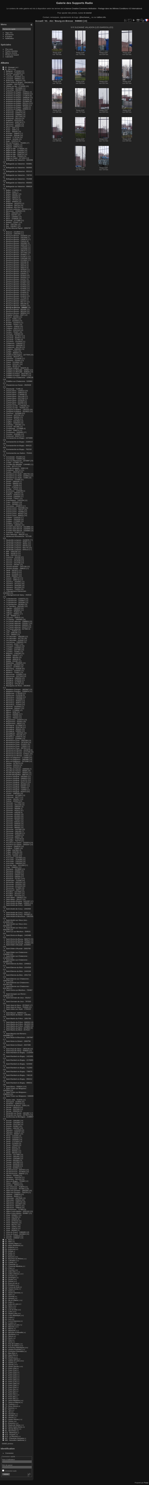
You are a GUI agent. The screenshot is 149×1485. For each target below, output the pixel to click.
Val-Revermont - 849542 (15, 1173)
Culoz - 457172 (12, 466)
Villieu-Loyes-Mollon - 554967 (17, 1213)
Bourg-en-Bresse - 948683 (16, 307)
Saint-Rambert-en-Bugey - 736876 (19, 1071)
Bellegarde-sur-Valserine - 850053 (19, 183)
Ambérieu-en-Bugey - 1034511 (17, 92)
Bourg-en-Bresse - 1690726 (16, 245)
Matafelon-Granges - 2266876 (17, 691)
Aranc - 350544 (12, 132)
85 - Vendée (9, 1415)
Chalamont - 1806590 (14, 345)
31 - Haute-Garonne (12, 1293)
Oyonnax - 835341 (13, 822)
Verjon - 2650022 (12, 1183)
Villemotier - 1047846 (14, 1198)
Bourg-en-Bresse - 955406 (16, 309)
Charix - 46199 (11, 366)
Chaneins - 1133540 (13, 358)
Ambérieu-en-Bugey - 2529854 (17, 101)
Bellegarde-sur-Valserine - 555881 (19, 164)
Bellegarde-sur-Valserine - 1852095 (19, 160)
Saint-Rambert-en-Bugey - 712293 (19, 1068)
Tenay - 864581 (12, 1151)
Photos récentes (11, 51)
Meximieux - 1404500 (14, 697)
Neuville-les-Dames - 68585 (16, 771)
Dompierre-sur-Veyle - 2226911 (18, 476)
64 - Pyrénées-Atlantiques (14, 1347)
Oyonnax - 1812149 (13, 805)
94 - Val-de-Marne (11, 1429)
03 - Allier (8, 1242)
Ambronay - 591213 (13, 118)
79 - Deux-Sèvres (11, 1406)
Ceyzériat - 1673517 (13, 336)
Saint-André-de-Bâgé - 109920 (17, 903)
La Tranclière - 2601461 (15, 606)
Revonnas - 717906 (13, 888)
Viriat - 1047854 (12, 1217)
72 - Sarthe (9, 1363)
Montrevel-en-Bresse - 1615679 (18, 750)
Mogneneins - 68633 (14, 723)
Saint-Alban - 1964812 (14, 897)
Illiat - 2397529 (11, 555)
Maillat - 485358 (12, 657)
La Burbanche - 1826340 (15, 602)
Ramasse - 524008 (13, 873)
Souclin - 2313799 (13, 1124)
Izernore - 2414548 (13, 561)
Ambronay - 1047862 (14, 111)
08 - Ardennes (10, 1249)
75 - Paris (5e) (10, 1391)
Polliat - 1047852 (12, 850)
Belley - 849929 (12, 201)
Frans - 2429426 (12, 502)
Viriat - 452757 (11, 1224)
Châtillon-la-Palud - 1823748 (17, 374)
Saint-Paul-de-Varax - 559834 (17, 1051)
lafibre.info (101, 17)
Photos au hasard (12, 55)
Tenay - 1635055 (12, 1139)
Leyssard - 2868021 (13, 79)
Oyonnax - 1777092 (13, 803)
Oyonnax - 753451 (13, 820)
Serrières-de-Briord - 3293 (16, 1105)
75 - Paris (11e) (11, 1370)
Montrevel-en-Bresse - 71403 (17, 756)
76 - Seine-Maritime (12, 1400)
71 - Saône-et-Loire (12, 1361)
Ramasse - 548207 (13, 875)
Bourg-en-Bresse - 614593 (16, 285)
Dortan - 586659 (12, 483)
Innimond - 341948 (13, 557)
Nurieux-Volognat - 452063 (16, 784)
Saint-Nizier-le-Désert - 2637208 (18, 1045)
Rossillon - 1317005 (13, 892)
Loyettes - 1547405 (13, 650)
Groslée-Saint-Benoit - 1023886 (18, 527)
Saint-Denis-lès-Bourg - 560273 (18, 939)
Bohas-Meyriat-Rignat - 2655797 (18, 228)
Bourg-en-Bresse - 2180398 (16, 258)
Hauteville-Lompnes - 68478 (16, 546)
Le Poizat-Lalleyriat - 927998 (17, 629)
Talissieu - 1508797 (13, 1132)
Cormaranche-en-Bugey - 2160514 (19, 442)
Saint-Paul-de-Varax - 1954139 (17, 1049)
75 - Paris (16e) (11, 1380)
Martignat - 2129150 (13, 680)
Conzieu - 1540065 (13, 434)
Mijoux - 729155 (12, 716)
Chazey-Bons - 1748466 (15, 394)
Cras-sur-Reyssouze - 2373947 (18, 461)
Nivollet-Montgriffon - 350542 (17, 773)
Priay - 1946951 (12, 867)
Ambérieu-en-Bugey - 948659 (17, 109)
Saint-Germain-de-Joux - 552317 (18, 998)
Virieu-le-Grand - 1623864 (16, 1234)
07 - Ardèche (10, 1247)
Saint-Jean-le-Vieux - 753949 (17, 1007)
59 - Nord (8, 1338)
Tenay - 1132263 (12, 1138)
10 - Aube (8, 1253)
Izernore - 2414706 (13, 563)
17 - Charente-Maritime (13, 1266)
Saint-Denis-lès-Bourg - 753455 (18, 943)
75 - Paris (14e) (11, 1376)
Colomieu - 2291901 (13, 425)
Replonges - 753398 (13, 880)
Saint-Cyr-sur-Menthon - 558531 (18, 931)
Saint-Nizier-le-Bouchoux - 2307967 (19, 1037)
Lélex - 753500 (11, 631)
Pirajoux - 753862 (12, 848)
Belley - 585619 (12, 198)
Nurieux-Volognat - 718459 (16, 790)
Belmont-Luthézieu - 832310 (17, 209)
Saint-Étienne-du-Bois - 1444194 (18, 971)
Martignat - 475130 (13, 684)
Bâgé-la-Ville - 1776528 (15, 149)
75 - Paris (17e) (11, 1381)
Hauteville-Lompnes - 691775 (17, 548)
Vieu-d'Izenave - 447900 (15, 1189)
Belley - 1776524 (12, 190)
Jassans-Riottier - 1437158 (16, 566)
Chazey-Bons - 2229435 (15, 400)
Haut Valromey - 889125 (15, 534)
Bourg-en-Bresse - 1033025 (16, 236)
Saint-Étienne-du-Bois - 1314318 (18, 967)
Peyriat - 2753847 (12, 75)
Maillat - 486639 (12, 659)
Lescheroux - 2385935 (14, 642)
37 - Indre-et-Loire (11, 1304)
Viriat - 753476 (11, 1228)
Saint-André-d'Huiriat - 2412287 (18, 901)
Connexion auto (9, 1471)
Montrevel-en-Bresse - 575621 (17, 754)
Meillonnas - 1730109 (14, 693)
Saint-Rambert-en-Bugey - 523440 (19, 1064)
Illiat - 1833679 (11, 553)
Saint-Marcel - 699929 (14, 1013)
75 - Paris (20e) (11, 1387)
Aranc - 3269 (11, 130)
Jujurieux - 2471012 (13, 583)
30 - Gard (8, 1291)
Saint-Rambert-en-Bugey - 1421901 (19, 1056)
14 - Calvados (10, 1260)
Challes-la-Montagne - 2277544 (18, 355)
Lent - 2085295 (11, 633)
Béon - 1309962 (12, 217)
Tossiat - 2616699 (12, 1166)
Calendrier (9, 57)
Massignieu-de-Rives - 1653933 (18, 686)
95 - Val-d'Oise (10, 1431)
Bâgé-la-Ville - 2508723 (15, 154)
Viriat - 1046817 (12, 1215)
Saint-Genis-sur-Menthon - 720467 (19, 990)
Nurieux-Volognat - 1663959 (16, 776)
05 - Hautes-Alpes (11, 1243)
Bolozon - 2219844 (13, 232)
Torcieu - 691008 (12, 1160)
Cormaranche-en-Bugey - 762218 (18, 449)
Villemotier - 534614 (13, 1200)
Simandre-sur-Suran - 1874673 (18, 1115)
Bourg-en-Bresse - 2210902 (16, 260)
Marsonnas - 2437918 (14, 676)
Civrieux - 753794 (12, 419)
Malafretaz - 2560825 (14, 663)
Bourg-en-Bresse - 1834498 (16, 249)
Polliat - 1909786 (12, 852)
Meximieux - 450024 (13, 701)
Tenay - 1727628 (12, 1141)
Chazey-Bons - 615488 (14, 402)
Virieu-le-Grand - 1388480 (16, 1232)
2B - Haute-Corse (11, 1289)
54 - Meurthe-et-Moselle (14, 1332)
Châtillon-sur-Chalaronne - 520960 (19, 381)
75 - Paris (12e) (11, 1372)
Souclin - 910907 (12, 1126)
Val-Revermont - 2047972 (15, 1170)
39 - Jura (8, 1308)
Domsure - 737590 (13, 479)
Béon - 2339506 (12, 218)
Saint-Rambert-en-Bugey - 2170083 (19, 1060)
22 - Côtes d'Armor (12, 1274)
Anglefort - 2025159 (13, 120)
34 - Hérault (9, 1298)
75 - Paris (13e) (11, 1374)
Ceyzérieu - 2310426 (14, 341)
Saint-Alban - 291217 (14, 899)
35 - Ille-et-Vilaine (11, 1300)
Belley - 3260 (11, 192)
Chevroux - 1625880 (14, 413)
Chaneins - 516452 (13, 360)
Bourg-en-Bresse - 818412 (16, 300)
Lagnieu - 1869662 (13, 610)
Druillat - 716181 (12, 489)
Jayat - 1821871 (12, 570)
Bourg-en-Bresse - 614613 (16, 294)
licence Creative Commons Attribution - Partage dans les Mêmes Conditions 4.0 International (103, 8)
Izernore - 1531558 (13, 559)
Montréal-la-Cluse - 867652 (16, 748)
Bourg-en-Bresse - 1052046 (16, 237)
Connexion (9, 1453)
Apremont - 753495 (13, 124)
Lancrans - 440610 (13, 617)
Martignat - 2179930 (13, 682)
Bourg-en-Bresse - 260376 (16, 266)
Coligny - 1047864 (13, 421)
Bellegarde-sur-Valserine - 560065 (19, 167)
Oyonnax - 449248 (13, 812)
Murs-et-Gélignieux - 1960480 (17, 759)
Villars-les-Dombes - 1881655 (17, 1190)
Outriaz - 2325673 (13, 801)
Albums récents (11, 53)
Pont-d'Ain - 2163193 (14, 861)
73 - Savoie (9, 1364)
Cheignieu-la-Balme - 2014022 (17, 411)
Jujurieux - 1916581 (13, 582)
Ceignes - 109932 (12, 326)
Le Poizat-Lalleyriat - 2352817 (17, 623)
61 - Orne (8, 1342)
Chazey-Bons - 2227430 (15, 398)
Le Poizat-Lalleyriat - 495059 (17, 625)
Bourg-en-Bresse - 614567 (16, 283)
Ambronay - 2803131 (14, 80)
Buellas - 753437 (12, 324)
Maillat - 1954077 (12, 655)
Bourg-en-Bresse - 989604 (16, 313)
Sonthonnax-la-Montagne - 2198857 (19, 1117)
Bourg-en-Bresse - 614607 (16, 290)
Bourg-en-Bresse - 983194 (16, 311)
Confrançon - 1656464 (14, 432)
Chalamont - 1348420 (14, 343)
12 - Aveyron (9, 1257)
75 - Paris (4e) (10, 1389)
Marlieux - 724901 (13, 672)
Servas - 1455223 (12, 1107)
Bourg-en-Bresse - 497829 (16, 270)
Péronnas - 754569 (13, 835)
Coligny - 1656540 (13, 423)
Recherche (9, 34)
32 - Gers (8, 1294)
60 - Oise (8, 1340)
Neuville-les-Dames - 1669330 (17, 769)
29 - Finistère (10, 1285)
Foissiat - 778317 (12, 498)
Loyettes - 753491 (13, 652)
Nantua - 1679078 (13, 763)
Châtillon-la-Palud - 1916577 (17, 375)
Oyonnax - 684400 (13, 818)
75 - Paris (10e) (11, 1368)
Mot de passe (7, 1465)
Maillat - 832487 (12, 661)
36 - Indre (8, 1302)
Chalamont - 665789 (14, 347)
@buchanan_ (84, 17)
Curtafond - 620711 (13, 470)
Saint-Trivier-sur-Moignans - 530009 (19, 1096)
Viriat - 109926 (11, 1219)
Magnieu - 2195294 (13, 653)
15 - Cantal (9, 1262)
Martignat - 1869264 (13, 678)
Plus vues (9, 49)
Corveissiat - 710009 (14, 459)
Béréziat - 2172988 (13, 220)
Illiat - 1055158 (11, 551)
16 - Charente (10, 1264)
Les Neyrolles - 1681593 (15, 636)
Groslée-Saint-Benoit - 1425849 (18, 529)
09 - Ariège (9, 1251)
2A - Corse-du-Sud (12, 1287)
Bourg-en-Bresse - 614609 (16, 292)
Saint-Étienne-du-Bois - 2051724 (18, 975)
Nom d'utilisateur (8, 1459)
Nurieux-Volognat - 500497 (16, 786)
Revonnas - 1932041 (14, 884)
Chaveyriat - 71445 (13, 389)
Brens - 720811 (12, 319)
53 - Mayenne (10, 1330)
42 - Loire (8, 1311)
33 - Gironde (9, 1296)
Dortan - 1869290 (12, 481)
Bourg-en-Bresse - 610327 (16, 279)
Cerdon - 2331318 (13, 330)
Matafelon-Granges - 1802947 (17, 689)
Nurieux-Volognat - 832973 (16, 791)
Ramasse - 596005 (13, 877)
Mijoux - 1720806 (12, 710)
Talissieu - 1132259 (13, 1130)
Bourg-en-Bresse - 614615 (16, 296)
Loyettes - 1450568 (13, 648)
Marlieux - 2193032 (13, 670)
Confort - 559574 (12, 430)
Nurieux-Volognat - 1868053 (16, 778)
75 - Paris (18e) (11, 1383)
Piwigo (146, 1483)
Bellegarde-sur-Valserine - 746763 (19, 175)
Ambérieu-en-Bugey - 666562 (17, 105)
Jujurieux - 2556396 (13, 585)
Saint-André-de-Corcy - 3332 (17, 912)
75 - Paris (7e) (10, 1395)
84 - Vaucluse (10, 1414)
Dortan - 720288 (12, 485)
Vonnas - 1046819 (13, 1236)
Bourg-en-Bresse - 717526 (16, 298)
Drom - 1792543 (12, 487)
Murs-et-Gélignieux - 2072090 (17, 761)
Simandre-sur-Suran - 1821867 (18, 1113)
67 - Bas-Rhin (10, 1353)
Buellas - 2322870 (13, 323)
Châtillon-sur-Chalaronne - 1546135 (19, 377)
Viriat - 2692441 (12, 1223)
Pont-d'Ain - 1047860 (14, 858)
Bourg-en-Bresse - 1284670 (16, 239)
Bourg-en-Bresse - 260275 (16, 264)
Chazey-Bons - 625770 (14, 404)
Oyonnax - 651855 (13, 816)
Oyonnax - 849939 (13, 824)
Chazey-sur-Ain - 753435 (15, 408)
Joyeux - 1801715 (13, 578)
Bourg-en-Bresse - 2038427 (16, 254)
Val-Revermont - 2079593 (15, 1172)
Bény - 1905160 (12, 213)
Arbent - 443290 (12, 139)
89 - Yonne (9, 1421)
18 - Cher (8, 1268)
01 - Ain (8, 69)
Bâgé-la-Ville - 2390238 (15, 152)
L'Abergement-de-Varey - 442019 (18, 595)
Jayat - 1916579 (12, 572)
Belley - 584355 (12, 196)
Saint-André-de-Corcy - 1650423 (18, 905)
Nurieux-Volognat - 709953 (16, 788)
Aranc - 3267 (11, 128)
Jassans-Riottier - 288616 (15, 568)
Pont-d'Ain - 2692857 (14, 90)
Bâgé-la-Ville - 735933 (14, 156)
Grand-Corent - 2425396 (15, 508)
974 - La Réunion (11, 1436)
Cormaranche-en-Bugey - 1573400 (19, 438)
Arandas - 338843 (13, 133)
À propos (8, 36)
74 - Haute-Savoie (12, 1366)
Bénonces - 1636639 (14, 211)
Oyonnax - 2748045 (13, 73)
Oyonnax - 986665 (13, 827)
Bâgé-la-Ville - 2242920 (15, 150)
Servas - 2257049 (12, 1109)
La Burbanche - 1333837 (15, 600)
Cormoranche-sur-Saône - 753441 (19, 453)
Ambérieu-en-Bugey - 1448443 (17, 94)
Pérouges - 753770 (13, 841)
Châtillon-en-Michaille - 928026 (18, 372)
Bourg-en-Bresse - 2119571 (16, 256)
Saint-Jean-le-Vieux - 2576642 (17, 1005)
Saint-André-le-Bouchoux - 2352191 (19, 916)
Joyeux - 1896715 (13, 580)
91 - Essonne (10, 1423)
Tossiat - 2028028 (12, 1164)
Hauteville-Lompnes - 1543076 (17, 540)
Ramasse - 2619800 (13, 869)
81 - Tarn (8, 1410)
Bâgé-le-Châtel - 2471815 (16, 158)
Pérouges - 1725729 (14, 839)
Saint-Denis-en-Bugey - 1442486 (18, 935)
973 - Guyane (10, 1434)
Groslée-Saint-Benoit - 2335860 (18, 531)
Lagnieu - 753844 (12, 612)
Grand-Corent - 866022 (15, 515)
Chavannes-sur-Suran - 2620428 (18, 385)
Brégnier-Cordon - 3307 (15, 315)
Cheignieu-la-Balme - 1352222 (17, 409)
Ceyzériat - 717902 (13, 340)
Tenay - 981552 (12, 1153)
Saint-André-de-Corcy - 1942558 (18, 909)
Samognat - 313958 (13, 1102)
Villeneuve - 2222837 (14, 1204)
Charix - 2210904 (12, 362)
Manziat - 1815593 (13, 665)
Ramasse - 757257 (13, 878)
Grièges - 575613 (12, 523)
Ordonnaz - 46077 (13, 797)
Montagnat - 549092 (13, 731)
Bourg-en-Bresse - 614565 (16, 281)
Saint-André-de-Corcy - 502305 (18, 914)
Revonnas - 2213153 (14, 886)
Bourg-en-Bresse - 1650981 (16, 243)
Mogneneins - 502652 (14, 721)
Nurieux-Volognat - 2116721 (16, 780)
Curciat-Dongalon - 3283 (15, 468)
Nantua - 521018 (12, 767)
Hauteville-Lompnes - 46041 (16, 544)
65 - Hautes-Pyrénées (13, 1349)
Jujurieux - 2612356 (13, 587)
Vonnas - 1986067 (13, 1238)
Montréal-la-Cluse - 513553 (16, 744)
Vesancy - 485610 (13, 1185)
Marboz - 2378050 (13, 667)
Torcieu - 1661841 (13, 1156)
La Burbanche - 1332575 (15, 599)
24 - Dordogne (10, 1277)
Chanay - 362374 (12, 357)
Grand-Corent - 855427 (15, 513)
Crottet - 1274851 (12, 462)
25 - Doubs (9, 1279)
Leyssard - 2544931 (13, 77)
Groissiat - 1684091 (13, 525)
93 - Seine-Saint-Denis (13, 1427)
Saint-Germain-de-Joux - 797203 (18, 1001)
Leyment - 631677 (13, 644)
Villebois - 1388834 (13, 1194)
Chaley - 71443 (12, 351)
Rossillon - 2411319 (13, 895)
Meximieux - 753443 (13, 704)
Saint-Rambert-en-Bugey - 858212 (19, 1079)
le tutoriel (88, 13)
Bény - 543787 (11, 215)
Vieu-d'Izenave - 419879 (15, 1187)
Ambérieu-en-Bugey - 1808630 (17, 97)
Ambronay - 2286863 (14, 114)
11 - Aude (8, 1255)
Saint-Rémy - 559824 (14, 1086)
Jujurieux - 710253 (13, 589)
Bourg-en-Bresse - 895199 (16, 304)
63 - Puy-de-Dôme (12, 1346)
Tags (7, 33)
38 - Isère (8, 1306)
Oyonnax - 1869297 (13, 807)
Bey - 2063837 (11, 226)
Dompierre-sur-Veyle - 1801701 (18, 474)
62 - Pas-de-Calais (12, 1344)
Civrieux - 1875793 (13, 415)
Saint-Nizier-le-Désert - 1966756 (18, 1041)
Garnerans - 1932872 (14, 506)
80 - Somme (9, 1408)
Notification (9, 38)
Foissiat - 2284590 (13, 496)
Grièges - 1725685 (13, 521)
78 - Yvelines (10, 1404)
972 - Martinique (11, 1433)
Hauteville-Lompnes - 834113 (17, 549)
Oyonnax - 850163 (13, 826)
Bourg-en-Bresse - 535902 (16, 273)
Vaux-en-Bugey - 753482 (15, 1181)
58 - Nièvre (9, 1336)
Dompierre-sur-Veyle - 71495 (17, 478)
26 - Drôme (9, 1281)
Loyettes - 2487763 (13, 84)
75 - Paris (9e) (10, 1398)
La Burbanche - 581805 (15, 604)
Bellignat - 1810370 (13, 203)
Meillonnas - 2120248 (14, 695)
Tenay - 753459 (12, 1145)
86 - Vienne (9, 1417)
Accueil (39, 21)
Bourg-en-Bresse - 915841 (16, 305)
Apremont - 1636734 (14, 122)
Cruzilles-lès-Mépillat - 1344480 (18, 464)
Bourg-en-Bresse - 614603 (16, 287)
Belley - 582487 (12, 194)
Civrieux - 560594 (12, 417)
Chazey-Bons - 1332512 (15, 391)
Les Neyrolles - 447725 (15, 638)
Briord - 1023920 (12, 321)
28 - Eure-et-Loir (11, 1283)
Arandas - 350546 (13, 135)
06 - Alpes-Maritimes (12, 1245)
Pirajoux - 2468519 (13, 846)
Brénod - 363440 (12, 317)
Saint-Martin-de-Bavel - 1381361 (18, 1015)
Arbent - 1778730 (12, 137)
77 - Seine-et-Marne (12, 1402)
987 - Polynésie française (14, 1438)
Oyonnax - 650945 (13, 814)
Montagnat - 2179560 (14, 725)
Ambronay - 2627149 (14, 116)
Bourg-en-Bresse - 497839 (16, 271)
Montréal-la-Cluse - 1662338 (17, 740)
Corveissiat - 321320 (14, 457)
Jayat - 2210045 (12, 574)
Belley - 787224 (12, 200)
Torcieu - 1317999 (13, 1155)
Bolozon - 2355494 (13, 234)
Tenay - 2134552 (12, 1143)
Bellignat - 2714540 (13, 71)
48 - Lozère (9, 1323)
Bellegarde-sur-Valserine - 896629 (19, 186)
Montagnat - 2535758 (14, 727)
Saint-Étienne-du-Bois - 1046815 (18, 964)
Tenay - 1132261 (12, 1136)
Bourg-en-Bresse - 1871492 (16, 253)
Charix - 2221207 (12, 364)
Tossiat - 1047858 (12, 1162)
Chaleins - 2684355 (13, 349)
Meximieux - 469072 (13, 703)
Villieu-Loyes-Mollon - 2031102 (17, 1211)
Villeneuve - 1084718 (14, 1202)
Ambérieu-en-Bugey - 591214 (17, 103)
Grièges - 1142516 (13, 517)
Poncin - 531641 (12, 856)
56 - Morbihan (10, 1334)
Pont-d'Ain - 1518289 (14, 860)
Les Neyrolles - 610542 (15, 640)
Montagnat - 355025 (13, 729)
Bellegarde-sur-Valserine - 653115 (19, 171)
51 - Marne (9, 1329)
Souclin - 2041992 (13, 1120)
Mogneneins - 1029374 (14, 720)
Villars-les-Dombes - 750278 (17, 1192)
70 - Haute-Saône (11, 1359)
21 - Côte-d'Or (10, 1272)
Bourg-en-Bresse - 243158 (16, 262)
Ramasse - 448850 (13, 871)
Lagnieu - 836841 (12, 614)
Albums (5, 63)
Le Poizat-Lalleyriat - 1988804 (17, 621)
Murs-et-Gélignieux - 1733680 (17, 757)
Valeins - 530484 (12, 1175)
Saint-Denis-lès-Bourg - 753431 (18, 941)
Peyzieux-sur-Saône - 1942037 (18, 844)
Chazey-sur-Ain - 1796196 (16, 406)
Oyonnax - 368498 (13, 808)
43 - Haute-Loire (11, 1313)
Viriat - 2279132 (12, 1221)
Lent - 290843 (11, 635)
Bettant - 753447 (12, 222)
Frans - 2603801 (12, 504)
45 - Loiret (9, 1317)
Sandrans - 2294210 (14, 1103)
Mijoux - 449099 (12, 714)
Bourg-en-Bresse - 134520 (16, 241)
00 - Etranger (10, 67)
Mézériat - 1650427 (13, 708)
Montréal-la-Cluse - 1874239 (17, 742)
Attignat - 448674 (12, 147)
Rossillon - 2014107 (13, 894)
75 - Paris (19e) (11, 1385)
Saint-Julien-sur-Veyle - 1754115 (18, 1009)
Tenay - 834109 (12, 1149)
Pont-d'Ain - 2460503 (14, 863)
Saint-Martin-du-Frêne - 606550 (18, 1022)
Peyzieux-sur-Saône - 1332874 (18, 843)
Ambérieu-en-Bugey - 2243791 (17, 99)
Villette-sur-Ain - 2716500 (15, 86)
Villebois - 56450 (12, 1196)
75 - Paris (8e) (10, 1397)
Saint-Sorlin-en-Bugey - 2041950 (18, 82)
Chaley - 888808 (12, 353)
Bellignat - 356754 (13, 205)
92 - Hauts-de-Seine (12, 1425)
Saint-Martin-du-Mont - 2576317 (18, 1030)
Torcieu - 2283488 (13, 1158)
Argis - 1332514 (12, 141)
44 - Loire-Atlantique (12, 1315)
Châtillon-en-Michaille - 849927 (18, 370)
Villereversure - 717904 (15, 1209)
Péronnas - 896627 (13, 837)
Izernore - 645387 (12, 565)
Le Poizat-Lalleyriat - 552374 (17, 627)
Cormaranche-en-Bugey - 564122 (18, 445)
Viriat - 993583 (11, 1230)
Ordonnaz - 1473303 (14, 795)
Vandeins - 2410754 (13, 1177)
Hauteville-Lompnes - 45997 (16, 542)
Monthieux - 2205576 (14, 737)
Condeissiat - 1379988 (14, 428)
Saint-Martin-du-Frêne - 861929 (18, 1024)
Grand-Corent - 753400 (15, 512)
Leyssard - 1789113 (13, 646)
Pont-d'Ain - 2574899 (14, 88)
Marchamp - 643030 (13, 669)
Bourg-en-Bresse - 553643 (16, 275)
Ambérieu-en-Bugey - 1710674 (17, 96)
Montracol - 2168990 (14, 739)
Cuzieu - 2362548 (12, 472)
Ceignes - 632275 (12, 328)
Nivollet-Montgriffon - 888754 (17, 774)
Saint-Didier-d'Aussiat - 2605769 (18, 948)
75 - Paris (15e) (11, 1378)
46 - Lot (8, 1319)
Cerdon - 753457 (12, 332)
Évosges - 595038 (13, 493)
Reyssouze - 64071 (13, 890)
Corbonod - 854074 (13, 436)
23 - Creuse (9, 1276)
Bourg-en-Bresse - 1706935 (16, 247)
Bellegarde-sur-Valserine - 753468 (19, 179)
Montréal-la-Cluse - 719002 (16, 746)
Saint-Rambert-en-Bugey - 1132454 (19, 1052)
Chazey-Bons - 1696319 (15, 392)
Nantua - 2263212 (13, 765)
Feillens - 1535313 (13, 495)
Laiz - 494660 (11, 616)
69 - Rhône (9, 1357)
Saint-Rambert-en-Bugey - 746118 (19, 1075)
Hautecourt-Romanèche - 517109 (18, 536)
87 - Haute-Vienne (12, 1419)
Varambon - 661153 (13, 1179)
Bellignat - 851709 (13, 207)
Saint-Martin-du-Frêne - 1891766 (18, 1018)
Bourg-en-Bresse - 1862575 (16, 251)
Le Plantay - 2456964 (14, 619)
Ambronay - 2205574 (14, 113)
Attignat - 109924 (12, 145)
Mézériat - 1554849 (13, 706)
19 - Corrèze (9, 1270)
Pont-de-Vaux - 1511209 (15, 865)
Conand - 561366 (12, 427)
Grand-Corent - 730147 (15, 510)
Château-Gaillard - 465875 (16, 368)
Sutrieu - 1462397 (13, 1128)
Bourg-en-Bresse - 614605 (16, 288)
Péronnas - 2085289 (14, 833)
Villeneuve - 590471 (13, 1206)
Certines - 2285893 (13, 334)
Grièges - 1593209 (13, 519)
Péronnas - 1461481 (14, 831)
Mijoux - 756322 (12, 718)
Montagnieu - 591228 (14, 735)
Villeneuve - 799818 (13, 1207)
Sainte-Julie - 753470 (14, 1100)
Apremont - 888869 (13, 126)
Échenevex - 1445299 (14, 491)
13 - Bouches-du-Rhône (14, 1259)
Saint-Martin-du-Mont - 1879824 (18, 1028)
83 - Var (8, 1412)
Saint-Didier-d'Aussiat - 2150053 (18, 945)
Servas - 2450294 (12, 1111)
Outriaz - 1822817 (13, 799)
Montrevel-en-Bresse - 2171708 (18, 752)
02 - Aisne (8, 1240)
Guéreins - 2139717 (13, 532)
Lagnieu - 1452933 (13, 608)
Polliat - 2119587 (12, 854)
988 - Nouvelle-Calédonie (14, 1440)
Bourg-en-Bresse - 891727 (16, 302)
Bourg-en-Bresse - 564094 (16, 277)
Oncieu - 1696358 (13, 793)
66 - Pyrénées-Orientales (14, 1351)
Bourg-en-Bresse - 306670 (16, 268)
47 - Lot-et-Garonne (12, 1321)
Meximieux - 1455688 (14, 699)
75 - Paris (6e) (10, 1393)
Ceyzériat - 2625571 (13, 338)
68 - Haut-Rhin (10, 1355)
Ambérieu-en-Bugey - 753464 (17, 107)
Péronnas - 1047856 (14, 829)
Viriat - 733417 (11, 1226)
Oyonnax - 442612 (13, 810)
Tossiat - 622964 (12, 1168)
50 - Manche (9, 1327)
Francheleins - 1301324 (15, 500)
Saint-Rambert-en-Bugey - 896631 (19, 1083)
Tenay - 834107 (12, 1147)
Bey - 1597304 (11, 224)
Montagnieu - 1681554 (14, 733)
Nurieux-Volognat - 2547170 (16, 782)
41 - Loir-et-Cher (11, 1310)
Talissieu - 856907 (13, 1134)
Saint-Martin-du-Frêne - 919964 (18, 1026)
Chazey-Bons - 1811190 (15, 396)
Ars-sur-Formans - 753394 (16, 143)
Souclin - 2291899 (13, 1122)
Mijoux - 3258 (11, 712)
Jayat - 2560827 (12, 576)
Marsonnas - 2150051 (14, 674)
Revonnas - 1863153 (14, 882)
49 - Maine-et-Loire (12, 1325)
